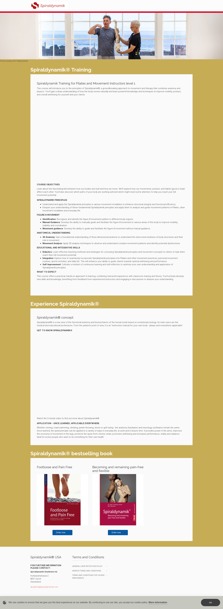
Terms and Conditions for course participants (88, 576)
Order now (60, 532)
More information (158, 602)
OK (210, 602)
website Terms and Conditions (86, 571)
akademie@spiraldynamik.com (44, 587)
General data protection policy (87, 566)
